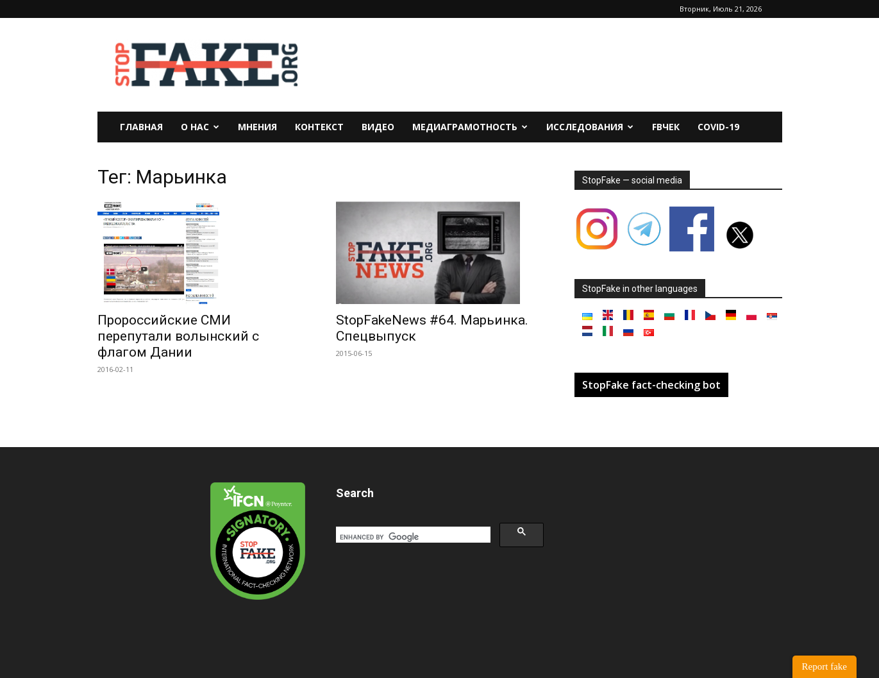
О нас (200, 127)
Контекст (319, 127)
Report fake (824, 666)
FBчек (666, 127)
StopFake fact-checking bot (651, 385)
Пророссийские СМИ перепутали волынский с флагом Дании (178, 336)
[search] (412, 537)
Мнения (257, 127)
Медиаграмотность (470, 127)
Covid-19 (718, 127)
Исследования (589, 127)
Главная (141, 127)
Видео (378, 127)
